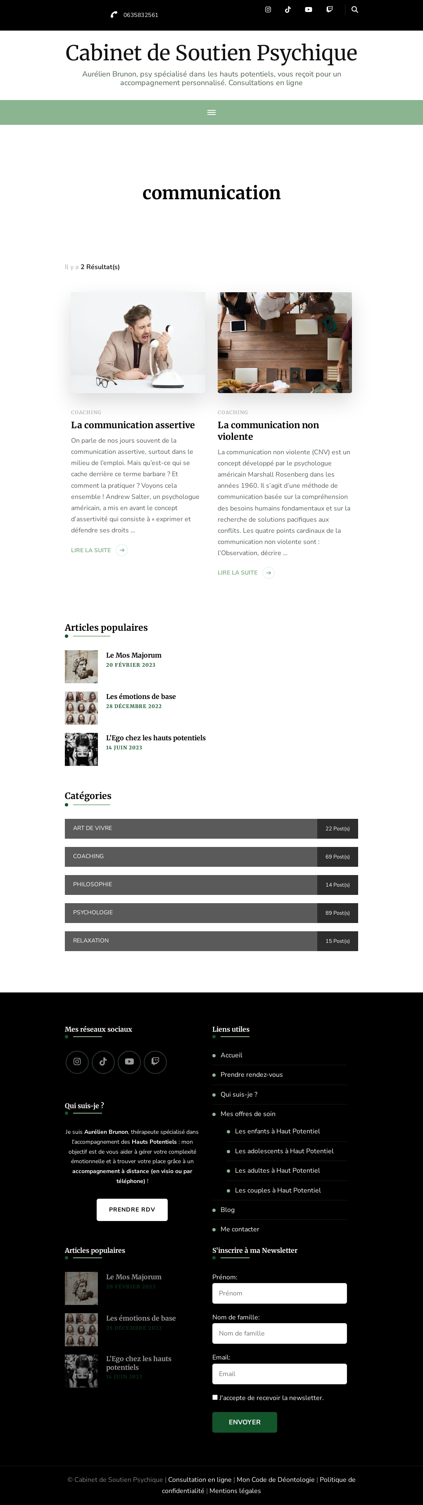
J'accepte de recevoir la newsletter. (268, 1397)
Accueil (231, 1055)
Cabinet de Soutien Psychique (211, 53)
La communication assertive (133, 425)
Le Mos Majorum (134, 655)
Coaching (86, 412)
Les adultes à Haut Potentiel (277, 1170)
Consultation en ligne (200, 1479)
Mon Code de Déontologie (276, 1479)
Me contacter (240, 1229)
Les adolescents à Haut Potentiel (284, 1151)
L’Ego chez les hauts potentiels (156, 738)
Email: (221, 1357)
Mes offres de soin (248, 1114)
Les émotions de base (141, 696)
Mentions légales (235, 1490)
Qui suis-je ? (239, 1094)
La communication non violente (268, 431)
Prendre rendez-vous (252, 1074)
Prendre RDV (132, 1210)
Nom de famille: (236, 1317)
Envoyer (245, 1422)
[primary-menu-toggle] (211, 112)
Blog (228, 1209)
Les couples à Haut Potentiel (278, 1190)
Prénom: (225, 1277)
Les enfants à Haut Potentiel (277, 1131)
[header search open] (355, 10)
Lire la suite (91, 550)
